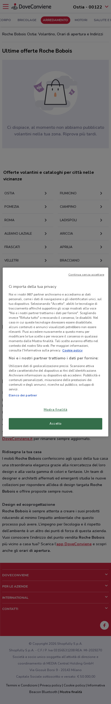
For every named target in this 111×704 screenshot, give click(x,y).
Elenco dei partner (23, 395)
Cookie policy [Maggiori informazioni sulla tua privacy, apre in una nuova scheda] (72, 350)
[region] (55, 352)
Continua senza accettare (86, 274)
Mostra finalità (56, 409)
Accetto (55, 423)
